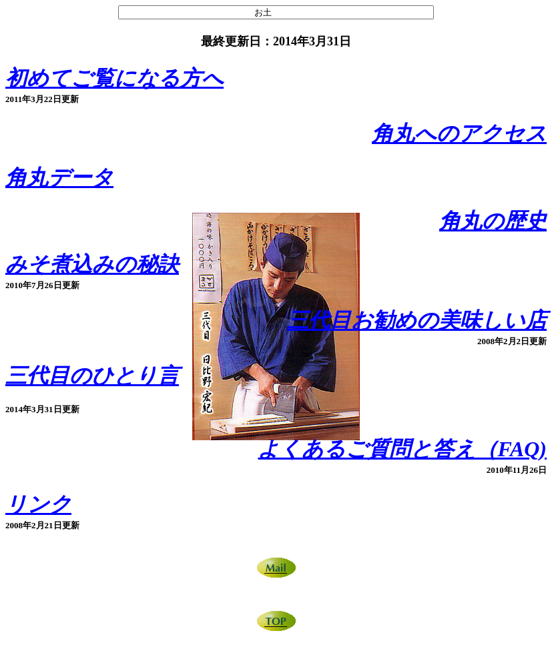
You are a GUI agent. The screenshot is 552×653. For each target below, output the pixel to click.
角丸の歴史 (493, 221)
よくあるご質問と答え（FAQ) (402, 449)
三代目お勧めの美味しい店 (417, 320)
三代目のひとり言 (92, 376)
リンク (38, 504)
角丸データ (59, 177)
